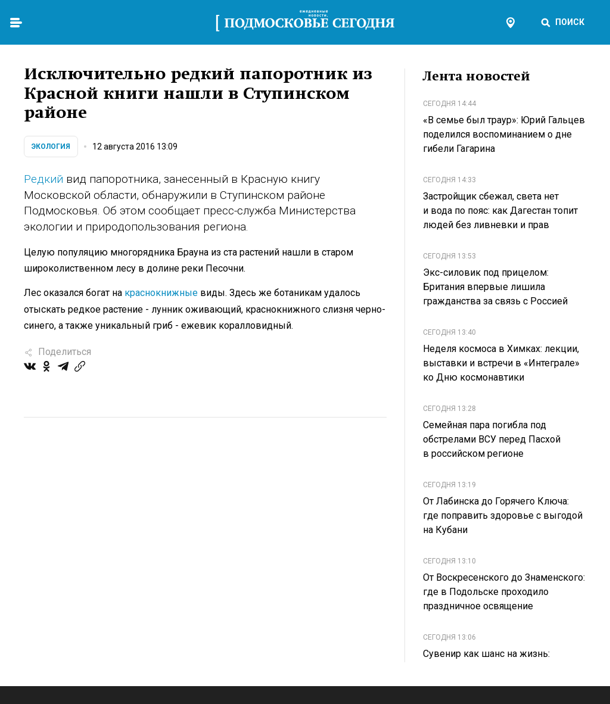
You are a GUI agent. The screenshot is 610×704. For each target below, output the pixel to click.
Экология (51, 146)
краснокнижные (161, 292)
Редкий (43, 179)
